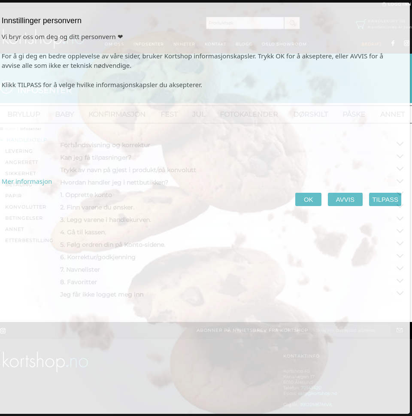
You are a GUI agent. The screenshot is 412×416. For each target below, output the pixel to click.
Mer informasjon (27, 181)
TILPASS (385, 199)
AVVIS (345, 199)
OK (308, 199)
